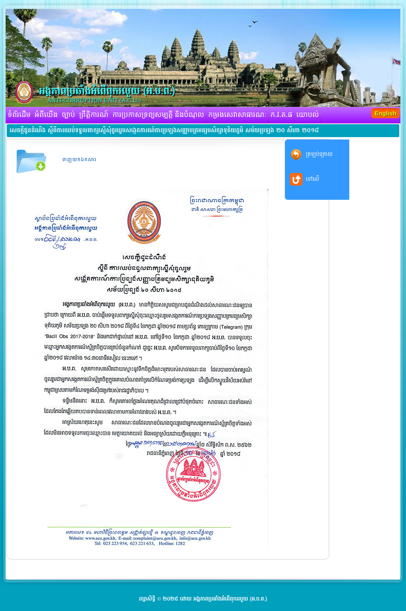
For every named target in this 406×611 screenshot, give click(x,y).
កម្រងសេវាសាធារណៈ (237, 115)
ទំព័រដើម (19, 115)
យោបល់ (308, 115)
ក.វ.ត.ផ (281, 115)
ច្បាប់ (68, 115)
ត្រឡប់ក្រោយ (319, 154)
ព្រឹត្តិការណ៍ (94, 115)
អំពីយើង (46, 115)
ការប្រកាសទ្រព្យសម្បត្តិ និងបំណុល (158, 115)
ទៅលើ (312, 179)
